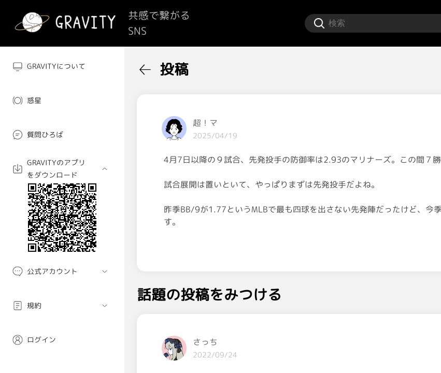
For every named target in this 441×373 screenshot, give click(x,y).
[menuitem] (62, 66)
